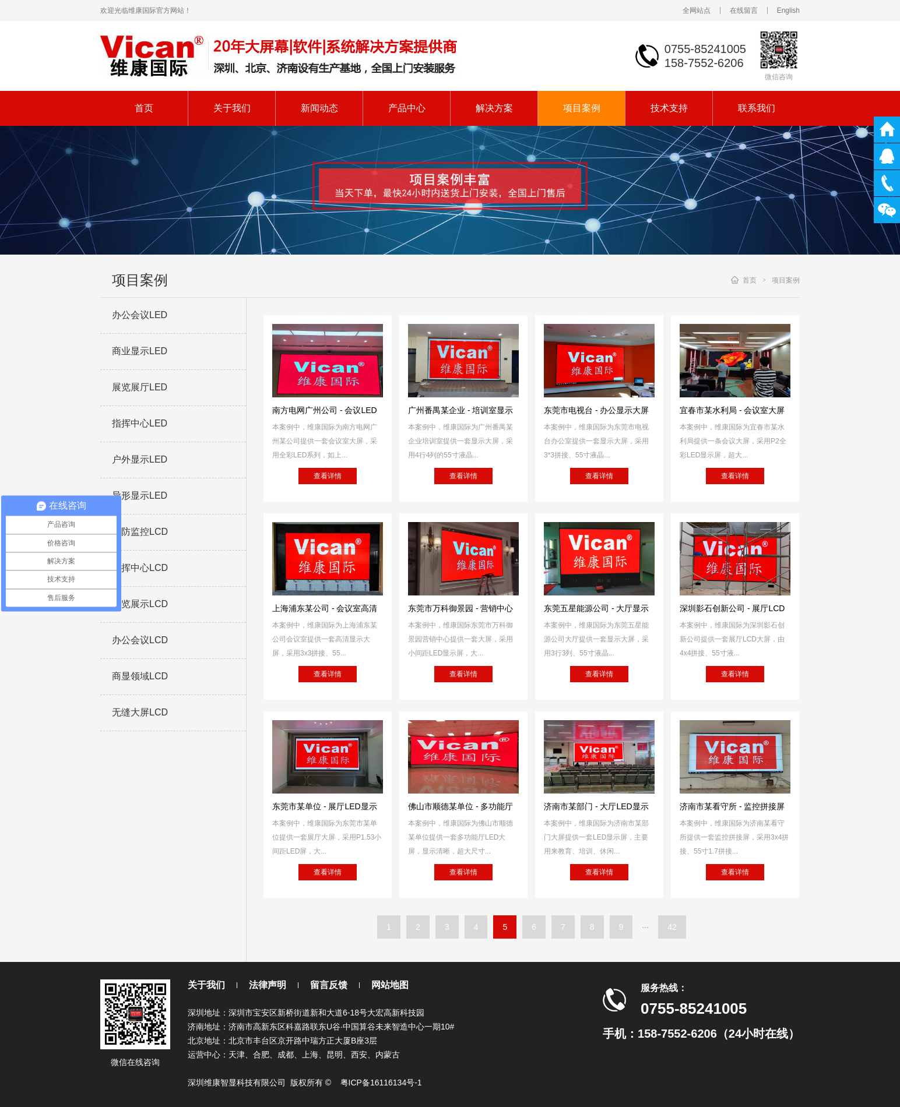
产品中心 (407, 108)
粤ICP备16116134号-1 (381, 1082)
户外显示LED (139, 459)
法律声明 (267, 985)
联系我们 (756, 108)
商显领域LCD (140, 676)
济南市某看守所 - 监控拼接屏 (732, 806)
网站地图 (390, 985)
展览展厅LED (139, 387)
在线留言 (744, 10)
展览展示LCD (140, 604)
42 (672, 927)
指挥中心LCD (140, 568)
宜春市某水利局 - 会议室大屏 (732, 410)
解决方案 (494, 108)
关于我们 (232, 108)
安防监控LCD (140, 532)
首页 (144, 108)
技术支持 (669, 108)
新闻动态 (319, 108)
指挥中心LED (139, 423)
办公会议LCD (140, 640)
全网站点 (697, 10)
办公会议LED (139, 315)
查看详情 (328, 476)
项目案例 (581, 108)
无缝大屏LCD (140, 712)
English (788, 10)
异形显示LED (139, 495)
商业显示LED (139, 351)
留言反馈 (328, 985)
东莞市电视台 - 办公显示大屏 (596, 410)
